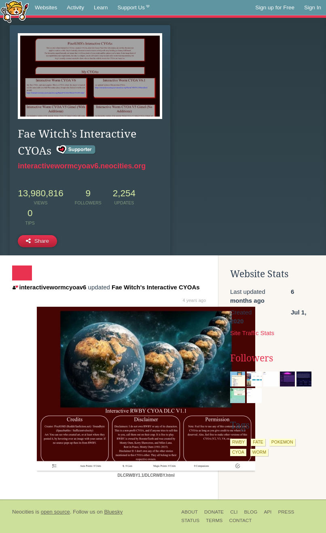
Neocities (23, 512)
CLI (233, 512)
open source (55, 512)
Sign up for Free (274, 7)
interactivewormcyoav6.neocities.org (82, 166)
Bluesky (113, 512)
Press (286, 512)
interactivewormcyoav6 (49, 287)
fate (258, 442)
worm (259, 452)
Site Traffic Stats (252, 332)
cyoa (238, 452)
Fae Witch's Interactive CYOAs (156, 287)
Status (190, 520)
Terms (214, 520)
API (267, 512)
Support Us (134, 7)
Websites (46, 7)
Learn (101, 7)
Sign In (312, 7)
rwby (238, 442)
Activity (75, 7)
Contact (240, 520)
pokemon (282, 442)
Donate (214, 512)
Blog (251, 512)
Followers (251, 358)
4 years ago (194, 300)
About (189, 512)
